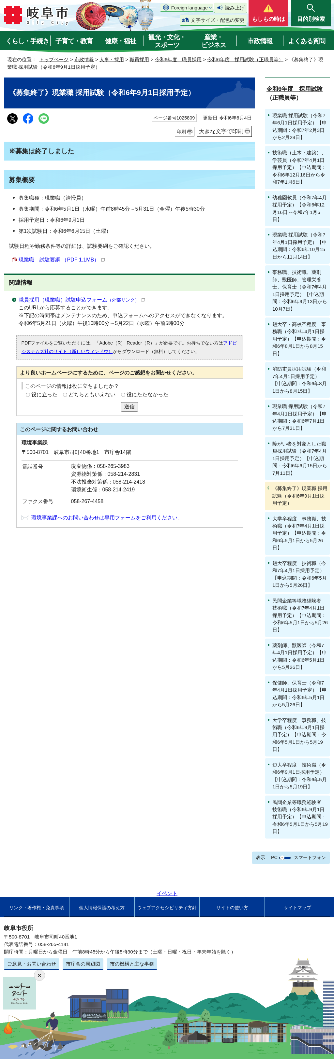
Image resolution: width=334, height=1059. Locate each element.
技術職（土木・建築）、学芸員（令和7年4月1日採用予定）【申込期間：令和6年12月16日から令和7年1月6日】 (299, 167)
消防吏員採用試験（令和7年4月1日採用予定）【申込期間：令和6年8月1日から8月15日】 (299, 379)
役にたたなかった (147, 394)
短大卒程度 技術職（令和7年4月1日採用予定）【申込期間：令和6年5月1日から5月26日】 (299, 574)
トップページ (53, 59)
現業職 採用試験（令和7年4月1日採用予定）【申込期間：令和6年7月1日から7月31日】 (299, 417)
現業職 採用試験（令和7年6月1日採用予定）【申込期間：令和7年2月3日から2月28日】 (299, 126)
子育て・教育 (74, 41)
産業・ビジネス (213, 41)
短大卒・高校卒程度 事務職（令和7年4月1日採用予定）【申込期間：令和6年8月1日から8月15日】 (299, 338)
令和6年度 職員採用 (178, 59)
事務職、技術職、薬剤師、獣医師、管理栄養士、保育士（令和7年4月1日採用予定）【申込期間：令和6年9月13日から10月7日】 (299, 290)
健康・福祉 (120, 41)
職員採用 (139, 59)
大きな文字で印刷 (221, 131)
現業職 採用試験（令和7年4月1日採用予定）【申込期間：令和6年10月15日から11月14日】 (299, 245)
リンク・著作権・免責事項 (36, 907)
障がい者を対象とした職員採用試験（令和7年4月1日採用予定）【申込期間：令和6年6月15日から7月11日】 (299, 458)
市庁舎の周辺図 (83, 964)
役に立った (44, 394)
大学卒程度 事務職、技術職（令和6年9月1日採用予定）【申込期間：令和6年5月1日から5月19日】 (299, 734)
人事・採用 (111, 59)
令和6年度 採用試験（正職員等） (245, 59)
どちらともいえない (91, 394)
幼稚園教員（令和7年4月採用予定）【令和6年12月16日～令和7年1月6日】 (299, 208)
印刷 (181, 131)
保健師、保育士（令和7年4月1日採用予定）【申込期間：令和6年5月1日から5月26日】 (299, 693)
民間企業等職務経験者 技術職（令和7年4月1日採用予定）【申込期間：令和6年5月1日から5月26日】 (300, 615)
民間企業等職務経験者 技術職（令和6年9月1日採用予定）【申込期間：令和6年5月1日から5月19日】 (300, 816)
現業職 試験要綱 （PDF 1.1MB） (62, 259)
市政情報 (260, 41)
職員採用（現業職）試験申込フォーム (82, 300)
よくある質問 (306, 41)
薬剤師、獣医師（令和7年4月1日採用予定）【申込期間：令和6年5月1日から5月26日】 (299, 656)
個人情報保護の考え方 (102, 907)
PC (274, 857)
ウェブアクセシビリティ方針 (167, 907)
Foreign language (189, 7)
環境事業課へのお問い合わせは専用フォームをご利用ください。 (107, 517)
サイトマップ (297, 907)
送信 (129, 406)
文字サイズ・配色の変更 (218, 20)
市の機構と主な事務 (132, 964)
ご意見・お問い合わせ (31, 964)
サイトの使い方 (232, 907)
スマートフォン (310, 857)
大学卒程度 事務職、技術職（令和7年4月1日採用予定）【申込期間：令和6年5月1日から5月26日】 (299, 533)
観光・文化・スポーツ (167, 41)
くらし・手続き (27, 41)
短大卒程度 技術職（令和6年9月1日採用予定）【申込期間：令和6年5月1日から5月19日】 (299, 775)
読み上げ (235, 7)
